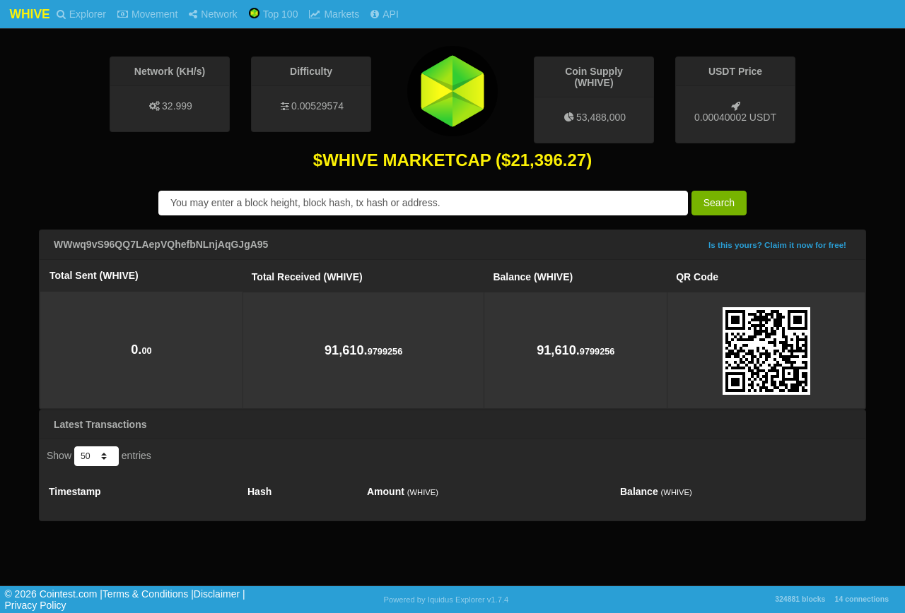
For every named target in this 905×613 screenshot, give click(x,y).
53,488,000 (601, 117)
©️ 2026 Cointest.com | (53, 594)
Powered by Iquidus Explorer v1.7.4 (446, 599)
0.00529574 (317, 106)
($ (503, 159)
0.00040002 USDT (735, 117)
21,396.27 (548, 159)
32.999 (177, 106)
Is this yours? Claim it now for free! (777, 244)
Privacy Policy (35, 605)
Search (719, 202)
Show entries (99, 456)
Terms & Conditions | (148, 594)
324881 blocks (800, 599)
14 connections (862, 599)
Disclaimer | (219, 594)
